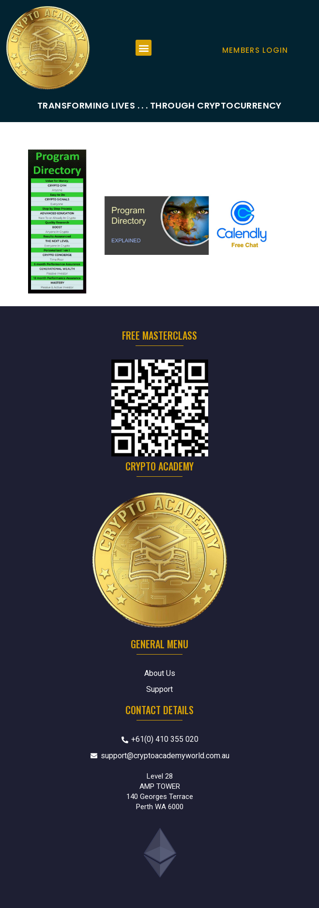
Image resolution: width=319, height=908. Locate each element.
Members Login (255, 50)
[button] (144, 48)
